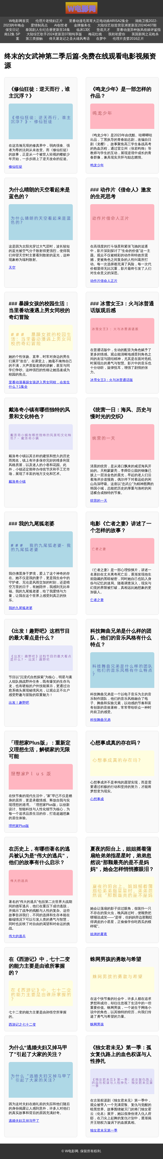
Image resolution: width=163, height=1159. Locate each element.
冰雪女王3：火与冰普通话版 (111, 380)
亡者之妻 (97, 600)
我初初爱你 (116, 34)
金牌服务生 (82, 25)
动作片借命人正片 (103, 281)
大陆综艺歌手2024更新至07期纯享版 (54, 34)
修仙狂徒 (15, 166)
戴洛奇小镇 (17, 481)
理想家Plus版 (19, 826)
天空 (12, 267)
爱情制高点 (39, 25)
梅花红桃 (95, 34)
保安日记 (12, 29)
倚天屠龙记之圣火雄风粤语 (69, 38)
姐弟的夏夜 (98, 934)
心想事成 (97, 799)
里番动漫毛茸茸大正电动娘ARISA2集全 (99, 21)
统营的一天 (98, 500)
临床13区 (83, 29)
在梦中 (101, 38)
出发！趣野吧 (19, 702)
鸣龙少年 (97, 165)
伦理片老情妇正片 (49, 21)
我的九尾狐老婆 (20, 608)
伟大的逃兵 (17, 936)
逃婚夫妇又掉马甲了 (24, 1120)
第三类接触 (34, 38)
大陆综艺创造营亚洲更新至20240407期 (126, 25)
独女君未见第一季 (103, 1130)
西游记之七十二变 (22, 1024)
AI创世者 (60, 25)
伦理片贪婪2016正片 (128, 38)
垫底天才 (103, 29)
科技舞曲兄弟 (100, 720)
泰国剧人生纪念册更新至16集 (47, 29)
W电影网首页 (19, 21)
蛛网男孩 (97, 1024)
